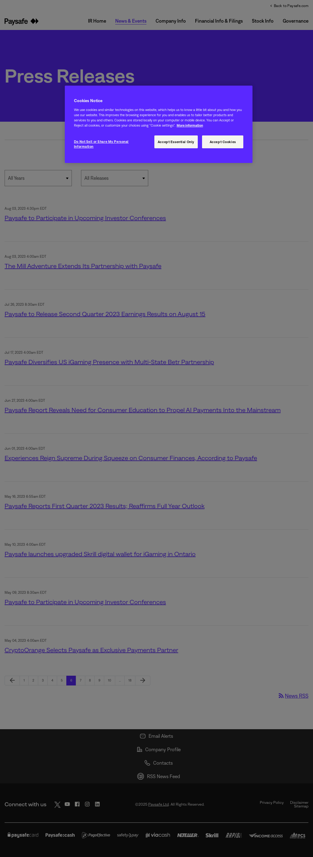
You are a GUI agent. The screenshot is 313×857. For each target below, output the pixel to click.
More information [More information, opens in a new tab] (190, 125)
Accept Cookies (223, 142)
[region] (158, 124)
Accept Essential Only (176, 142)
